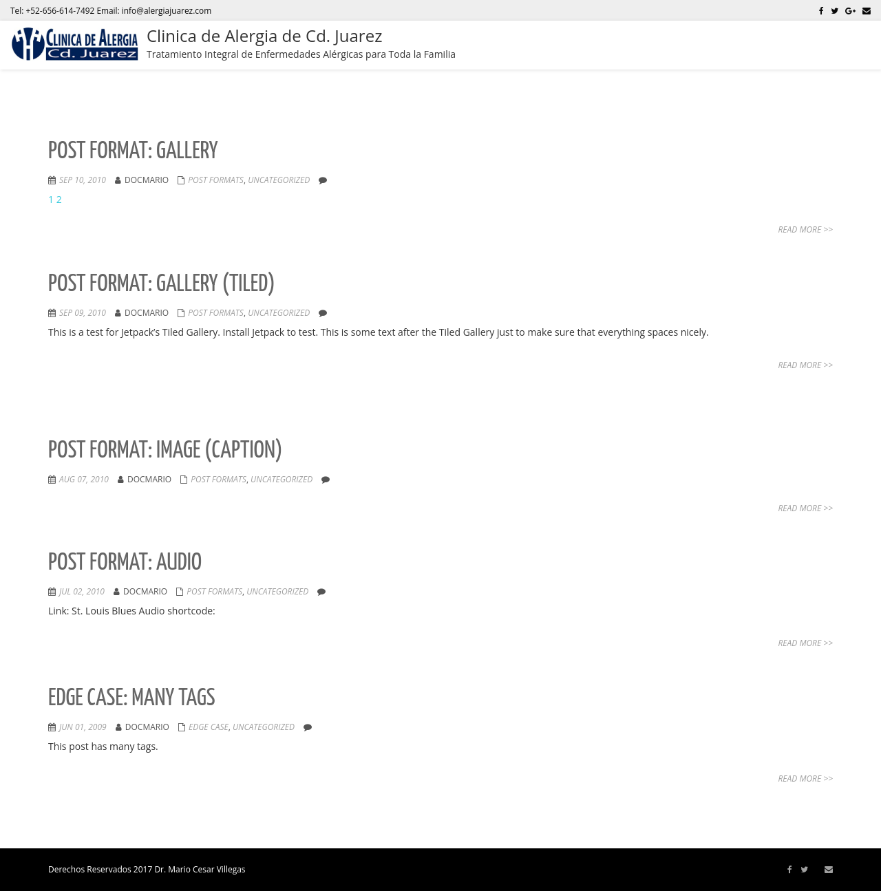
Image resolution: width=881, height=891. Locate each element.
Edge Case (209, 727)
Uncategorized (279, 180)
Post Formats (216, 180)
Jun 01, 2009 (83, 727)
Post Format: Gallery (133, 151)
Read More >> (805, 229)
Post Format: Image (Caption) (165, 451)
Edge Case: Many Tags (131, 698)
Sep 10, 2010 (82, 180)
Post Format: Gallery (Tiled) (161, 284)
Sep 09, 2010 (82, 313)
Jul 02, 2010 (82, 591)
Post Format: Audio (125, 563)
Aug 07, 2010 (84, 479)
